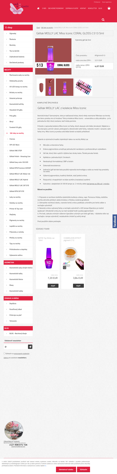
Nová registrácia (106, 2)
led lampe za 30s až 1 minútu (98, 183)
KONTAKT (83, 8)
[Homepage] (38, 8)
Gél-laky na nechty (47, 27)
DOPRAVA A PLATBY (72, 8)
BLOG (100, 8)
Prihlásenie (97, 2)
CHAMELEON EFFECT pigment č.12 (72, 239)
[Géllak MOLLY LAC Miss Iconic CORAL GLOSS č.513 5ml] (53, 39)
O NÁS (44, 8)
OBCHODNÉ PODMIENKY (56, 8)
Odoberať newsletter (13, 340)
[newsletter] (30, 347)
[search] (103, 19)
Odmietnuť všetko (66, 469)
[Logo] (19, 8)
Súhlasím (83, 469)
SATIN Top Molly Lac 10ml (46, 239)
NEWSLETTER (92, 8)
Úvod (38, 27)
